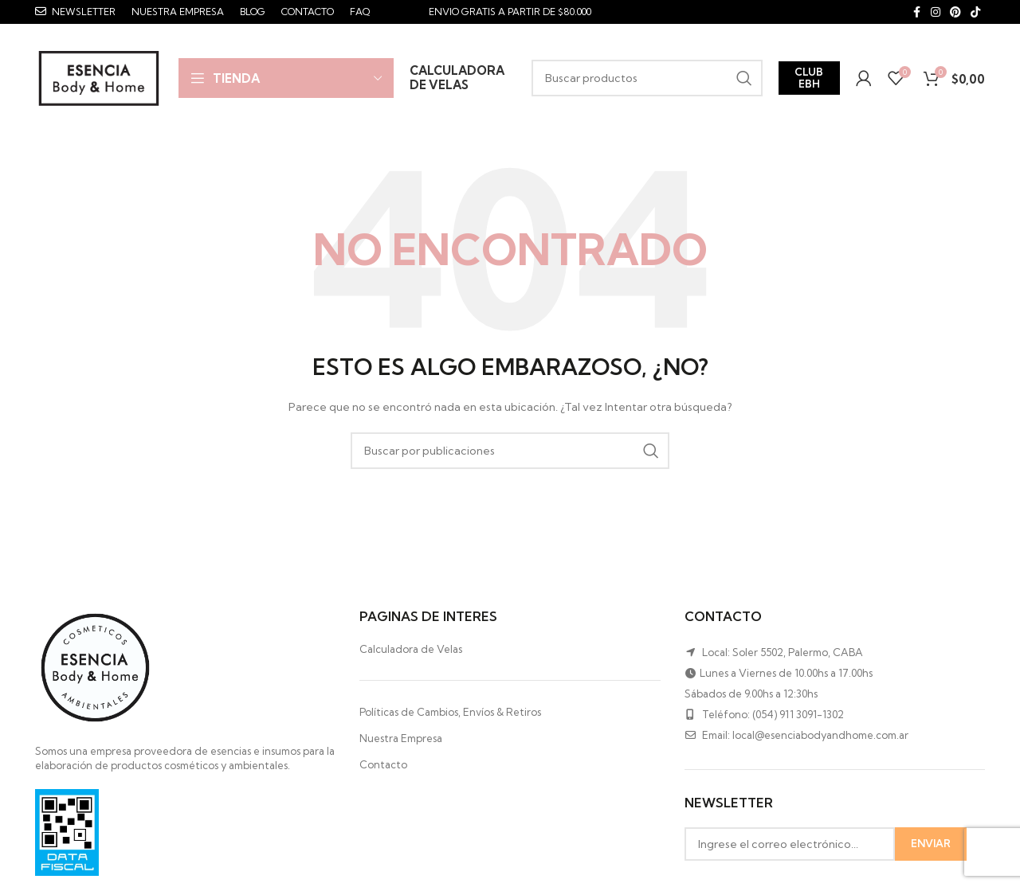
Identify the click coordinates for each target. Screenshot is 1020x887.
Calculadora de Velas (410, 651)
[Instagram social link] (935, 12)
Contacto (383, 767)
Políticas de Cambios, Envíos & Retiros (450, 715)
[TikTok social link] (975, 12)
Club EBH (808, 79)
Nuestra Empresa (400, 741)
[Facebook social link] (916, 12)
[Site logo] (99, 78)
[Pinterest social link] (955, 12)
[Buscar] (647, 79)
